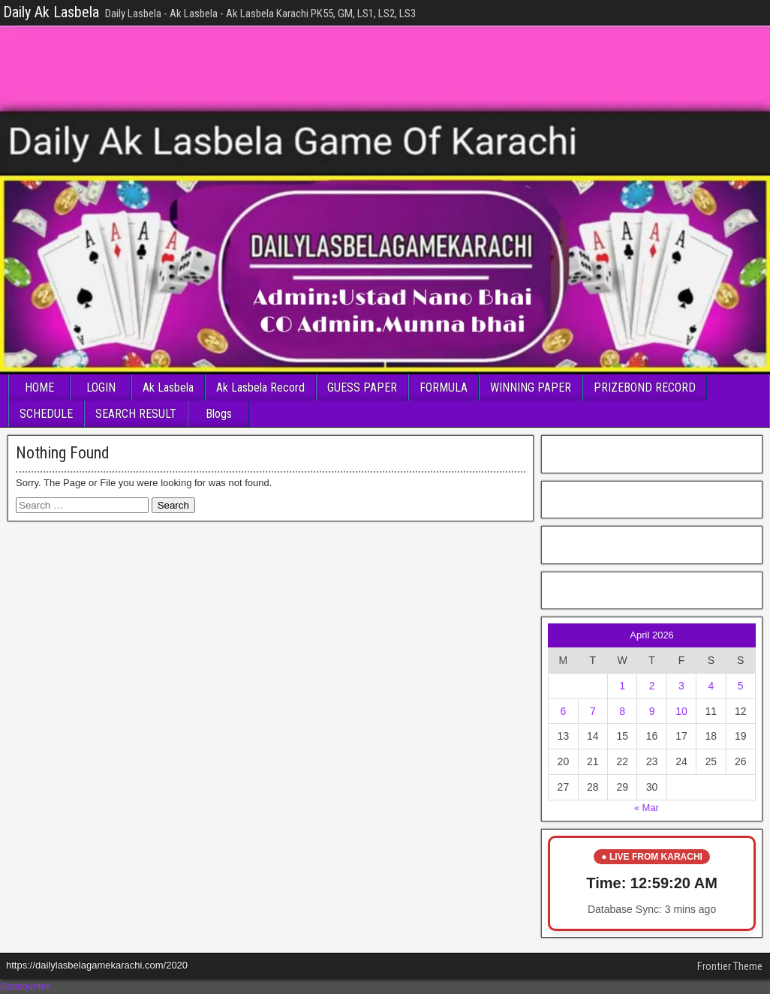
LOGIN (101, 387)
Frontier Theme (729, 966)
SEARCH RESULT (135, 414)
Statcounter (25, 986)
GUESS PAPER (362, 387)
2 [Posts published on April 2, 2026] (652, 686)
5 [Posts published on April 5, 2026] (741, 686)
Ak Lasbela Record (260, 387)
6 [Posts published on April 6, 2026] (563, 711)
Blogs (219, 414)
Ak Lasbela (168, 387)
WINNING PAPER (530, 387)
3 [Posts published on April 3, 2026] (681, 686)
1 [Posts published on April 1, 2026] (622, 686)
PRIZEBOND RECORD (645, 387)
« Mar (646, 807)
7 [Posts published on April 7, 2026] (593, 711)
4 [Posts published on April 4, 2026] (711, 686)
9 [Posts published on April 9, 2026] (652, 711)
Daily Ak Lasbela (51, 12)
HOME (39, 387)
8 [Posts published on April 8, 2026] (622, 711)
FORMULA (444, 387)
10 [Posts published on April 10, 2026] (681, 711)
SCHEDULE (46, 414)
